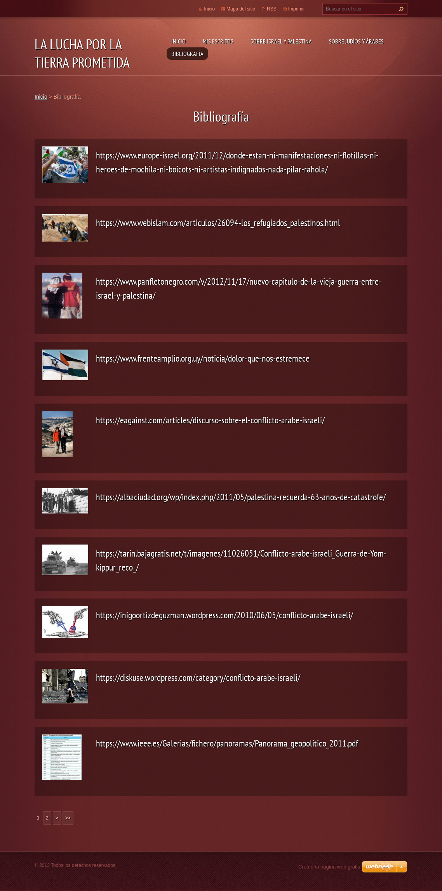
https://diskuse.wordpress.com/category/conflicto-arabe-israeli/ (198, 678)
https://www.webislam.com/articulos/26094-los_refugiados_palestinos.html (218, 223)
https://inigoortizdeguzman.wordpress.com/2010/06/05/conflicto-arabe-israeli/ (224, 615)
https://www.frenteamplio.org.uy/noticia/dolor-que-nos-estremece (203, 358)
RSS (272, 9)
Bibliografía (187, 53)
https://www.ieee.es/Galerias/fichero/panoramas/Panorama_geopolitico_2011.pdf (227, 743)
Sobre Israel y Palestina (281, 41)
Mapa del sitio (240, 9)
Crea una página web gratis (329, 867)
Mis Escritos (218, 41)
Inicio (178, 41)
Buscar (400, 9)
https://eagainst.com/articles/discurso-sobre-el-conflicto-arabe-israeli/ (210, 420)
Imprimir (296, 9)
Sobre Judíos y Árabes (356, 41)
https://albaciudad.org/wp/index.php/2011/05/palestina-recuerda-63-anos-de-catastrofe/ (241, 497)
